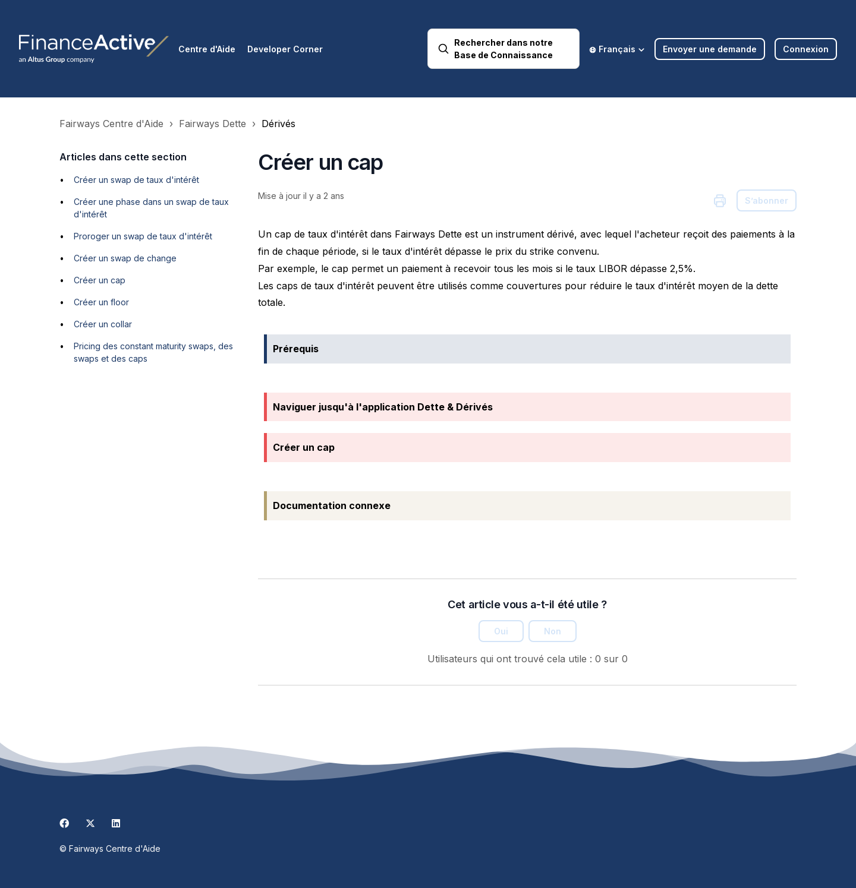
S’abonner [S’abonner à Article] (766, 200)
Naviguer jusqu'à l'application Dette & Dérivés (383, 407)
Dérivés (278, 123)
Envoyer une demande (710, 49)
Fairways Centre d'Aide (111, 123)
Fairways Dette (212, 123)
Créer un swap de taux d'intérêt (136, 180)
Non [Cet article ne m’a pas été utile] (552, 631)
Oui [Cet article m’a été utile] (501, 631)
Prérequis (296, 349)
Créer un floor (101, 302)
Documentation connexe (332, 505)
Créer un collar (103, 324)
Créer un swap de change (125, 258)
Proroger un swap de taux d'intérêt (143, 236)
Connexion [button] (806, 49)
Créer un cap (99, 280)
